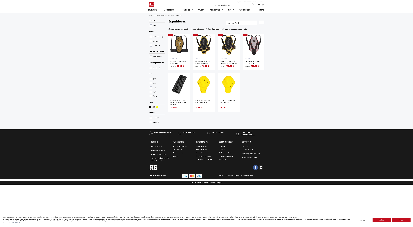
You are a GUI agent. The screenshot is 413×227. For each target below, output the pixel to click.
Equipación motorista (180, 146)
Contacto (261, 2)
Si (154, 25)
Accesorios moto (178, 149)
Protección (157, 56)
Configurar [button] (219, 182)
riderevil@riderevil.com (251, 154)
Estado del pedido (250, 2)
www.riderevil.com (249, 158)
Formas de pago (201, 149)
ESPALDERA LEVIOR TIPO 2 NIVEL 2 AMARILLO (228, 102)
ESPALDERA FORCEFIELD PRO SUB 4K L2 (252, 62)
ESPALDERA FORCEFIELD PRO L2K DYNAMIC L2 (202, 62)
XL (155, 92)
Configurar (362, 220)
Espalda (156, 68)
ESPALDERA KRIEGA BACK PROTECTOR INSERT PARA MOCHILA (178, 102)
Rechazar (381, 220)
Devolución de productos (204, 159)
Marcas (175, 156)
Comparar (239, 2)
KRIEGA (156, 41)
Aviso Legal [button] (193, 182)
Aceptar (401, 220)
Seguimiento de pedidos (204, 156)
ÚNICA (156, 96)
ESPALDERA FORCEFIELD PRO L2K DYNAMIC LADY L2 (228, 62)
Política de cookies (225, 153)
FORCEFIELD (158, 37)
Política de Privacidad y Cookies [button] (206, 182)
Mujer (156, 118)
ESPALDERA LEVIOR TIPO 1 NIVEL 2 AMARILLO (203, 102)
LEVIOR (156, 45)
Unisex (156, 122)
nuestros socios (32, 217)
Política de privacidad (226, 156)
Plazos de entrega (202, 153)
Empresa (222, 146)
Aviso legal (222, 159)
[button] (154, 10)
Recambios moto (178, 153)
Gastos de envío (201, 146)
